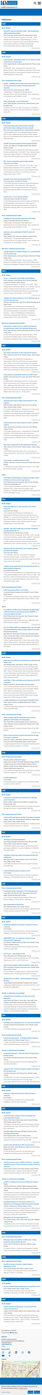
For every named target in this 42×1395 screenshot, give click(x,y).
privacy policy (23, 1388)
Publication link (36, 48)
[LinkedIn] (16, 1352)
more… (4, 1346)
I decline (30, 1392)
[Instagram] (3, 1352)
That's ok (37, 1392)
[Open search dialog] (35, 3)
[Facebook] (29, 1352)
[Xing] (9, 1355)
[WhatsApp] (22, 1352)
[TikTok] (9, 1352)
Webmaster (14, 1333)
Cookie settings (5, 1392)
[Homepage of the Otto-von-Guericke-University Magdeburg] (13, 3)
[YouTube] (3, 1355)
